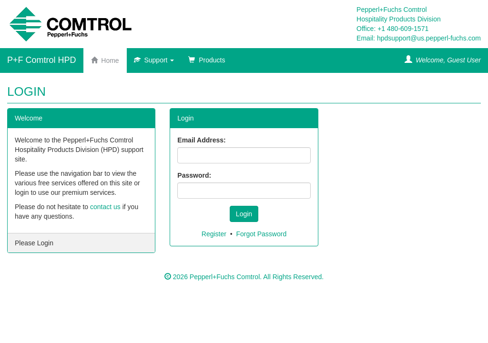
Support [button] (154, 60)
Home (105, 60)
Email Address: (201, 140)
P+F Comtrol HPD (41, 60)
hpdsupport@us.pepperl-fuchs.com (429, 38)
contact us (105, 207)
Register (214, 234)
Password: (194, 175)
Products (206, 60)
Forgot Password (261, 234)
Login (244, 214)
